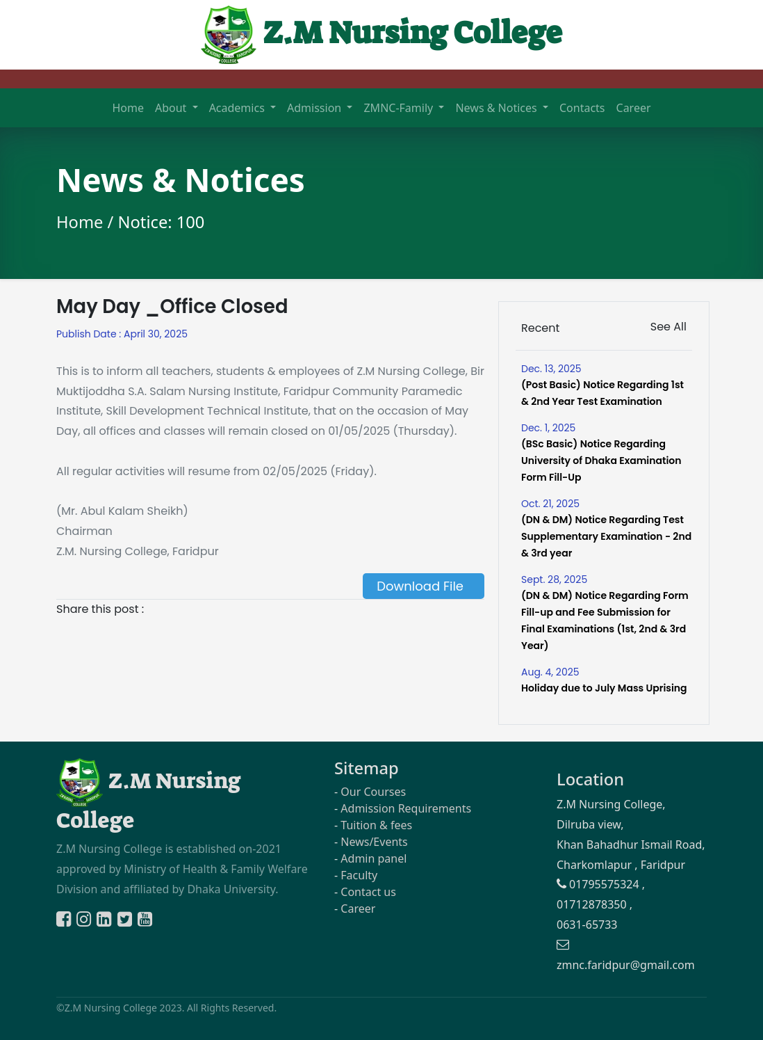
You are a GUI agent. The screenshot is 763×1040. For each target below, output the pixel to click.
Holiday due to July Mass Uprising (604, 688)
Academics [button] (238, 107)
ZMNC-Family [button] (399, 107)
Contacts (582, 107)
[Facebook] (65, 921)
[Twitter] (126, 921)
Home (128, 107)
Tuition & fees (376, 825)
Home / (87, 222)
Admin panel (374, 858)
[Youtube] (145, 921)
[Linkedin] (105, 921)
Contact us (368, 891)
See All (668, 327)
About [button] (172, 107)
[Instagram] (85, 921)
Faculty (359, 875)
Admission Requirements (406, 808)
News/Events (374, 841)
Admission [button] (315, 107)
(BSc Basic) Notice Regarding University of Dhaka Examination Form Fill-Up (601, 460)
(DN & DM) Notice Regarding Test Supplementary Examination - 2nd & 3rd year (606, 536)
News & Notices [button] (497, 107)
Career (633, 107)
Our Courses (373, 791)
